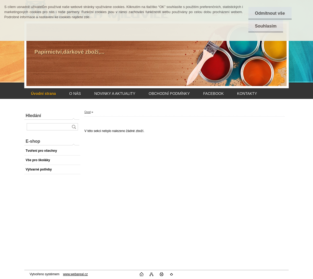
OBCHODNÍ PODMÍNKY (169, 93)
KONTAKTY (247, 93)
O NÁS (75, 93)
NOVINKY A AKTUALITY (114, 93)
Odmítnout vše (270, 13)
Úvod (87, 112)
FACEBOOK (213, 93)
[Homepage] (43, 93)
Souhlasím (266, 26)
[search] (73, 126)
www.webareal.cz (75, 274)
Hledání (33, 115)
